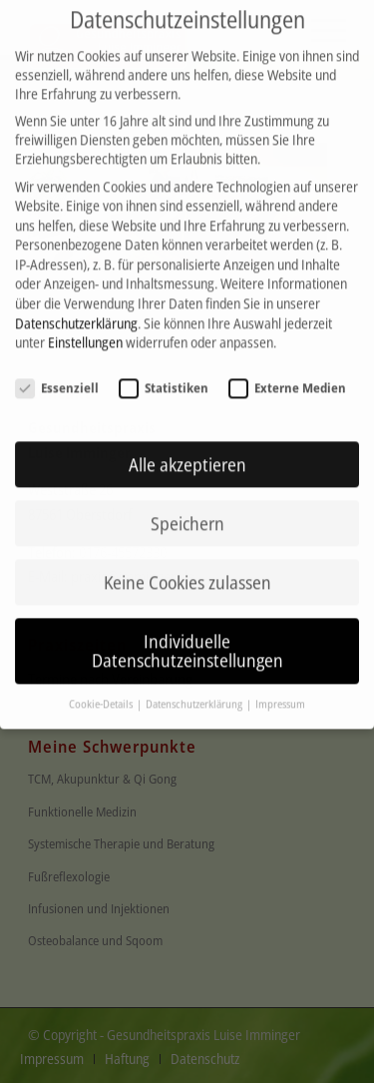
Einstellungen (85, 328)
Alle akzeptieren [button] (187, 450)
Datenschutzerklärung (76, 308)
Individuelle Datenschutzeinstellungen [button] (187, 637)
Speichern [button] (187, 509)
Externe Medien (287, 374)
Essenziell (57, 374)
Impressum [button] (280, 691)
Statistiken (163, 374)
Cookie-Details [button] (102, 691)
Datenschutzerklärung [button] (195, 691)
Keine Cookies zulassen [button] (187, 568)
